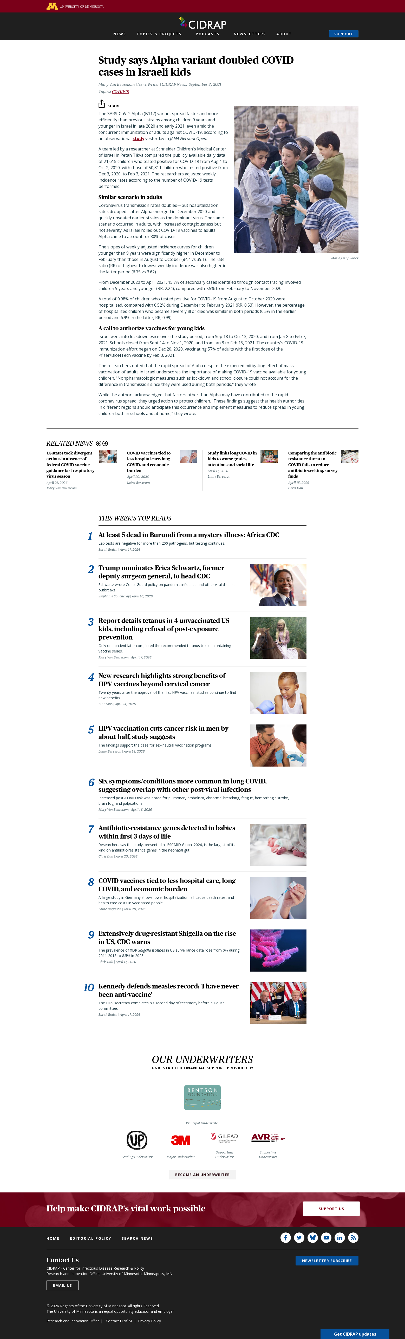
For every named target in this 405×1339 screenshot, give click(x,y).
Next (105, 443)
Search (320, 34)
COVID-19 (120, 91)
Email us (62, 1285)
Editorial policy (90, 1238)
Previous (98, 443)
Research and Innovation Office (73, 1320)
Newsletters (250, 33)
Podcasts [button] (207, 33)
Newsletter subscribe (327, 1260)
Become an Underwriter (202, 1174)
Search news (137, 1238)
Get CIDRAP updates (355, 1334)
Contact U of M (119, 1320)
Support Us (331, 1208)
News (119, 33)
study (138, 138)
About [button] (284, 33)
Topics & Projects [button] (158, 33)
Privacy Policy (149, 1320)
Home (53, 1238)
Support (343, 33)
